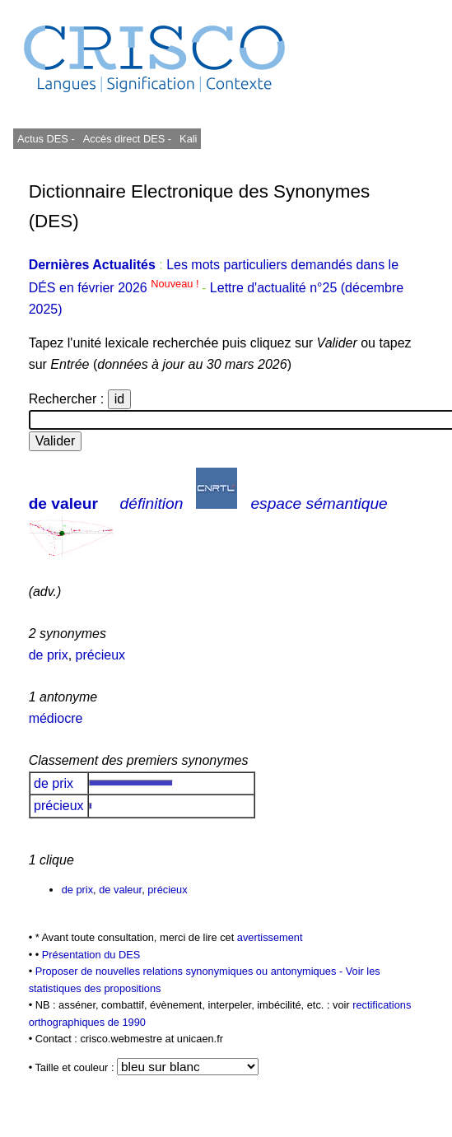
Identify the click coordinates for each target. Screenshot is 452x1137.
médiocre (56, 718)
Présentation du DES (91, 954)
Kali (188, 139)
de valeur (63, 503)
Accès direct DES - (127, 139)
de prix (48, 655)
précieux (100, 655)
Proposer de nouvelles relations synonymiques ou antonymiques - (190, 971)
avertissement (270, 937)
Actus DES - (46, 139)
